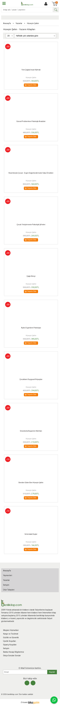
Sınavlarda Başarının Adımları (31, 431)
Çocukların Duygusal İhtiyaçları (31, 379)
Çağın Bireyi (31, 276)
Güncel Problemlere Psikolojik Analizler (31, 121)
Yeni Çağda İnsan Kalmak (31, 70)
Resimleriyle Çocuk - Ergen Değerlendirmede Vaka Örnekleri (31, 173)
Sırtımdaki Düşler (31, 534)
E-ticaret (24, 702)
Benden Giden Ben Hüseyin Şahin (31, 482)
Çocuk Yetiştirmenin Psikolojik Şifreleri (31, 224)
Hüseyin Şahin (31, 77)
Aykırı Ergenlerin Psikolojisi (31, 328)
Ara (56, 9)
